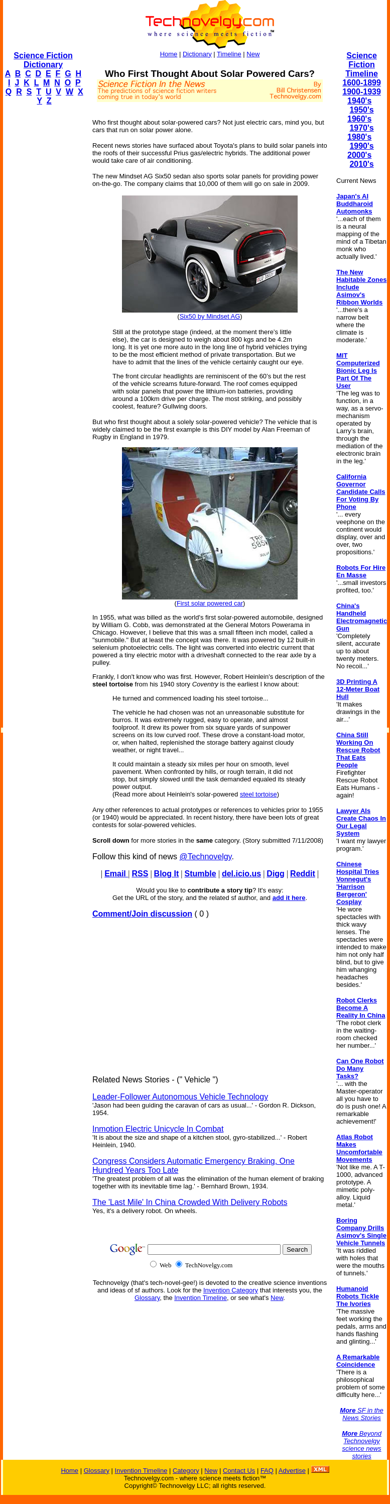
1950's (361, 110)
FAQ (267, 1470)
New (252, 54)
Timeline (229, 54)
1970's (361, 128)
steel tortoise (258, 794)
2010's (361, 164)
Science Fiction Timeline (361, 64)
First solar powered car (210, 603)
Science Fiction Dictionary (43, 60)
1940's (359, 100)
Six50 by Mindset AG (210, 316)
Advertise (292, 1470)
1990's (361, 146)
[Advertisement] (43, 264)
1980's (359, 137)
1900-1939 (361, 91)
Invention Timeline (200, 1297)
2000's (359, 155)
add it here (289, 897)
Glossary (147, 1297)
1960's (359, 119)
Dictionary (197, 54)
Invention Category (230, 1290)
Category (186, 1470)
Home (169, 54)
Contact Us (239, 1470)
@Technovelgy (205, 856)
